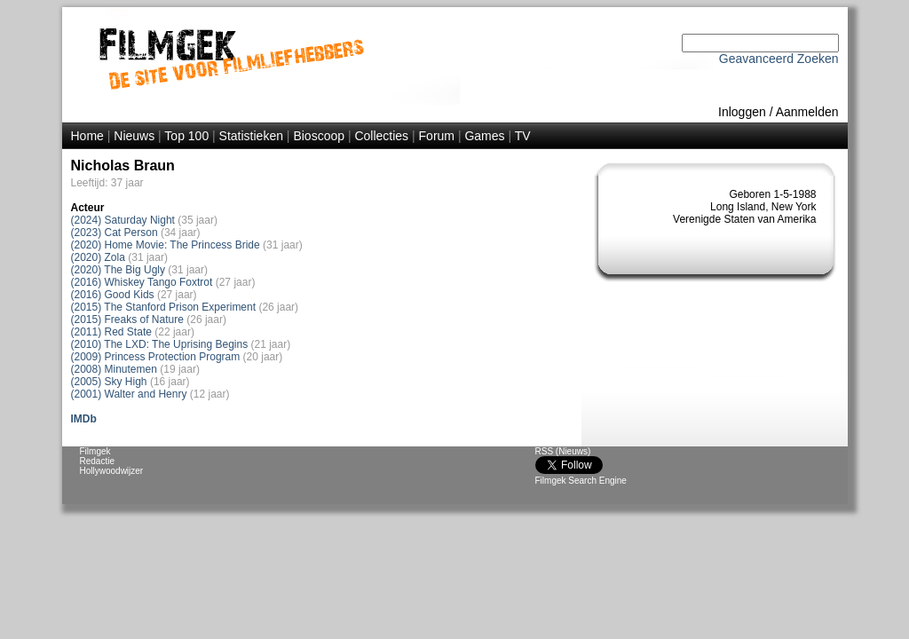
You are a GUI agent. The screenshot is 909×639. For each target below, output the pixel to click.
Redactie (97, 461)
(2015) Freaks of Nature (127, 319)
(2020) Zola (98, 257)
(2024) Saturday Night (123, 220)
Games (484, 136)
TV (523, 136)
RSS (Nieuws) (563, 451)
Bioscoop (318, 136)
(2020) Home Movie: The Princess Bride (165, 245)
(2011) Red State (111, 332)
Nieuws (134, 136)
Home (87, 136)
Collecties (381, 136)
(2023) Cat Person (114, 232)
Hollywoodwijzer (112, 471)
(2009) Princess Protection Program (156, 357)
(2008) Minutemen (114, 369)
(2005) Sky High (109, 381)
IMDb (84, 419)
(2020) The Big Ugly (118, 270)
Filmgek (95, 451)
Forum (436, 136)
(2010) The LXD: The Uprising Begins (160, 344)
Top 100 (186, 136)
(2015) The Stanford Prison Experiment (164, 307)
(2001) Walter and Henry (129, 394)
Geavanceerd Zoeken (779, 58)
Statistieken (251, 136)
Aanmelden (807, 112)
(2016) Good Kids (112, 294)
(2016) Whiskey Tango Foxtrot (142, 282)
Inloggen (742, 112)
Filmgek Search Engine (581, 480)
